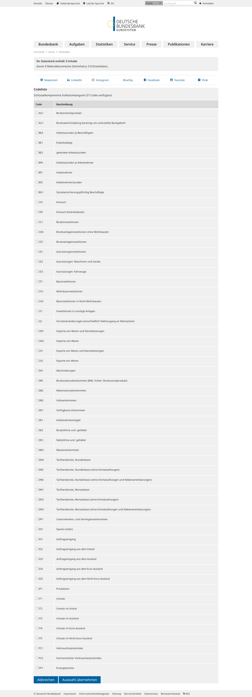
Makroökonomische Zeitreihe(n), (66, 66)
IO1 (41, 539)
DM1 (41, 450)
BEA (41, 132)
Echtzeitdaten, (98, 66)
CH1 (41, 291)
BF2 (41, 182)
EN (110, 3)
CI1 (40, 311)
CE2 (41, 261)
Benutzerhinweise (170, 693)
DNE (41, 479)
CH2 (41, 301)
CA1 (41, 202)
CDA (41, 232)
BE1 (41, 142)
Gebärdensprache (68, 3)
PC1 (41, 648)
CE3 (41, 271)
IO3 (41, 559)
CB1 (41, 212)
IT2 (40, 608)
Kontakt (38, 3)
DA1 (41, 370)
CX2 (41, 360)
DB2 (41, 390)
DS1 (41, 529)
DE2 (41, 430)
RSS (186, 693)
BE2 (41, 152)
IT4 (40, 628)
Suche (51, 51)
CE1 (41, 251)
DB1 (41, 380)
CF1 (41, 281)
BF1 (41, 172)
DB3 (41, 400)
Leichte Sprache (93, 3)
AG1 (41, 113)
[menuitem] (48, 44)
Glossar (49, 3)
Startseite (39, 51)
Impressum (70, 693)
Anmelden (207, 3)
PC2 (41, 658)
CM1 (41, 331)
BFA (41, 162)
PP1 (41, 668)
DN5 (41, 509)
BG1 (41, 192)
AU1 (41, 123)
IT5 (40, 638)
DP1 (41, 519)
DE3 (41, 440)
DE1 (41, 420)
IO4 (41, 568)
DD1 (41, 410)
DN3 (41, 499)
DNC (41, 469)
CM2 (41, 341)
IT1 (40, 598)
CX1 (41, 350)
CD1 (41, 241)
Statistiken (64, 51)
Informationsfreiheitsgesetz (94, 693)
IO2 (41, 549)
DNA (41, 459)
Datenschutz (151, 693)
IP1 (40, 588)
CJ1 (40, 321)
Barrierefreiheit (132, 693)
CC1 (41, 222)
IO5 (41, 578)
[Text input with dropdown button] (180, 3)
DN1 (41, 489)
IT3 (40, 618)
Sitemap (116, 693)
